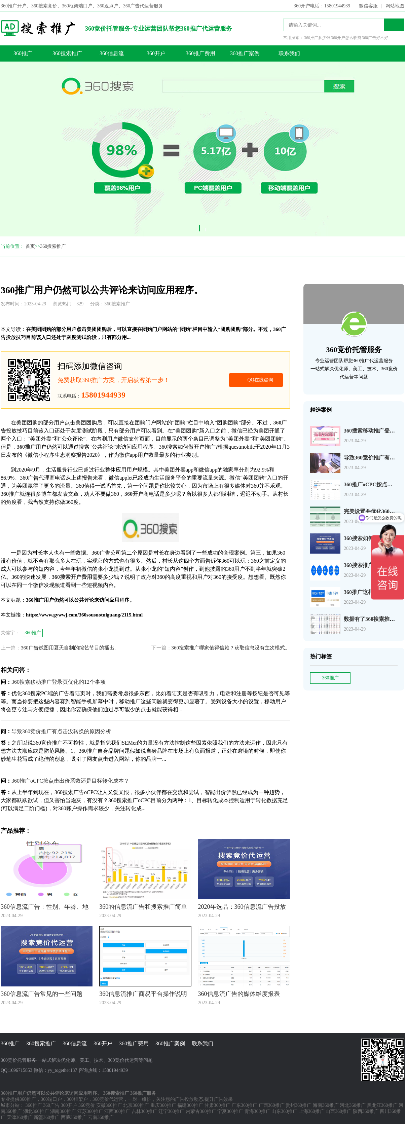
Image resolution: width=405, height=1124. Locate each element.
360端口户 (51, 1099)
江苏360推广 (90, 1111)
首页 (30, 246)
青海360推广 (257, 1111)
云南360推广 (101, 1117)
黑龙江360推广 (382, 1105)
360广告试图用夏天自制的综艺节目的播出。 (70, 647)
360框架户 (77, 1099)
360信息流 (112, 53)
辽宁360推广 (171, 1111)
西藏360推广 (74, 1117)
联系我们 (289, 53)
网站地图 (394, 5)
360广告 (51, 1105)
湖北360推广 (36, 1111)
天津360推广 (20, 1117)
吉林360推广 (144, 1111)
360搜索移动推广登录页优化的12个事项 (58, 682)
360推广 (22, 53)
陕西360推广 (366, 1111)
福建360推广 (190, 1105)
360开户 (156, 53)
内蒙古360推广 (201, 1111)
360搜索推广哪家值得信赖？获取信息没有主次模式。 (231, 647)
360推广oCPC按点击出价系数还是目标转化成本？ (70, 781)
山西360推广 (339, 1111)
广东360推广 (244, 1105)
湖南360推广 (63, 1111)
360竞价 (86, 1105)
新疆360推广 (47, 1117)
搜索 (394, 24)
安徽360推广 (109, 1105)
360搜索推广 (67, 53)
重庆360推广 (163, 1105)
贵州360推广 (298, 1105)
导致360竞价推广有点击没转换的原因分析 (61, 731)
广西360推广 (272, 1105)
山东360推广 (284, 1111)
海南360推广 (326, 1105)
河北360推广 (353, 1105)
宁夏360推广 (230, 1111)
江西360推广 (117, 1111)
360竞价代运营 (108, 1099)
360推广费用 (200, 53)
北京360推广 (136, 1105)
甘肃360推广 (217, 1105)
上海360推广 (312, 1111)
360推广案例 (245, 53)
